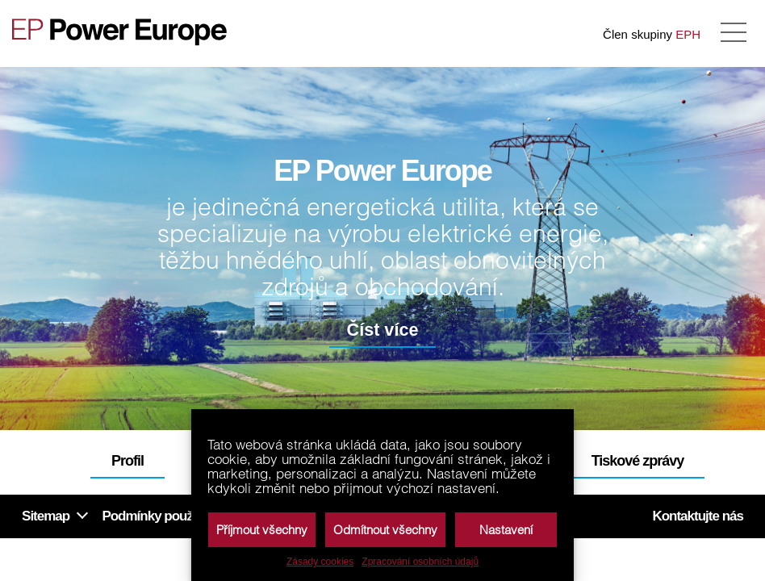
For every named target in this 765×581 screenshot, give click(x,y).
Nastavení (506, 529)
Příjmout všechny (261, 529)
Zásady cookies (319, 561)
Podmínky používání (160, 516)
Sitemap (45, 516)
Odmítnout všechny (385, 529)
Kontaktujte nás (697, 516)
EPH (687, 34)
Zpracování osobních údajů (420, 561)
